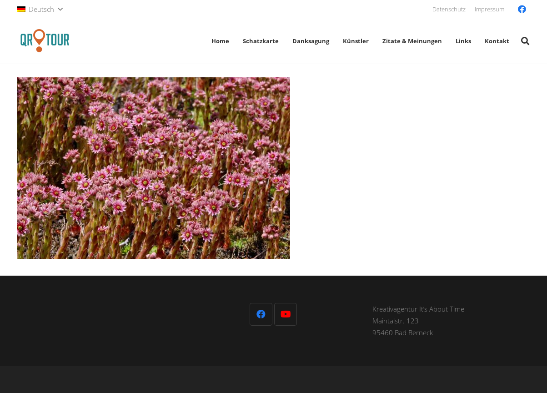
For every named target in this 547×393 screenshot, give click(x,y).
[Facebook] (522, 9)
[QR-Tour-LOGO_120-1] (44, 41)
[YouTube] (285, 314)
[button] (40, 9)
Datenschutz (449, 9)
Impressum (489, 9)
